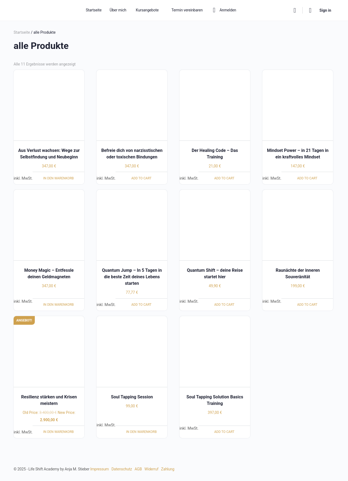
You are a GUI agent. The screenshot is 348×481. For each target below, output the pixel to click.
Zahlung (167, 469)
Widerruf (151, 469)
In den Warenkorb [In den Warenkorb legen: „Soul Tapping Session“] (141, 432)
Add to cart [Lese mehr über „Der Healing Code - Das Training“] (224, 178)
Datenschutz (121, 469)
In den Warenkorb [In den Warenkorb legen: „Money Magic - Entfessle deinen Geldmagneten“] (58, 305)
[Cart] (310, 10)
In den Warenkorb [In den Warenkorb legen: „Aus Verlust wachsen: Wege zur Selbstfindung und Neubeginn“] (58, 178)
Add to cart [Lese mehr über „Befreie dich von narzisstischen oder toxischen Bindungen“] (141, 178)
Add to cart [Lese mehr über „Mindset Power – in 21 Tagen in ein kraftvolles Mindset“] (307, 178)
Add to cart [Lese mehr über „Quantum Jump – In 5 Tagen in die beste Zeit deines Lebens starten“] (141, 305)
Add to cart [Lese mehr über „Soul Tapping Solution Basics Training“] (224, 432)
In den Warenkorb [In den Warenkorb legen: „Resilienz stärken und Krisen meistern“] (58, 432)
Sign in (325, 10)
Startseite (22, 32)
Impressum (99, 469)
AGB (138, 469)
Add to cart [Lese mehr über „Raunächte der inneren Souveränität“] (307, 305)
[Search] (294, 10)
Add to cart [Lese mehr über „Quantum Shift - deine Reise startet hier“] (224, 305)
